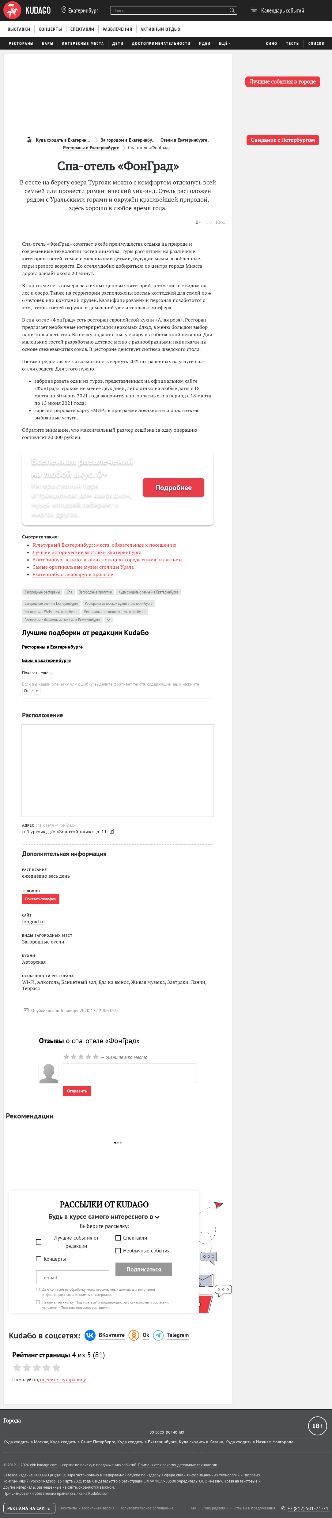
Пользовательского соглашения (86, 1307)
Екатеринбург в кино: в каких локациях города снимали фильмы (107, 559)
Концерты (55, 1259)
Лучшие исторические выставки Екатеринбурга (86, 552)
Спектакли (135, 1237)
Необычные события (146, 1250)
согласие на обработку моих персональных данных (90, 1289)
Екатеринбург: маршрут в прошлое (72, 574)
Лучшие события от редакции (76, 1241)
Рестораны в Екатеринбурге (52, 647)
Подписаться (143, 1269)
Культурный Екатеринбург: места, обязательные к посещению (104, 545)
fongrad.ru (33, 921)
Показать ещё (37, 672)
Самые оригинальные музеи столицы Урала (83, 567)
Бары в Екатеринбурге (46, 660)
